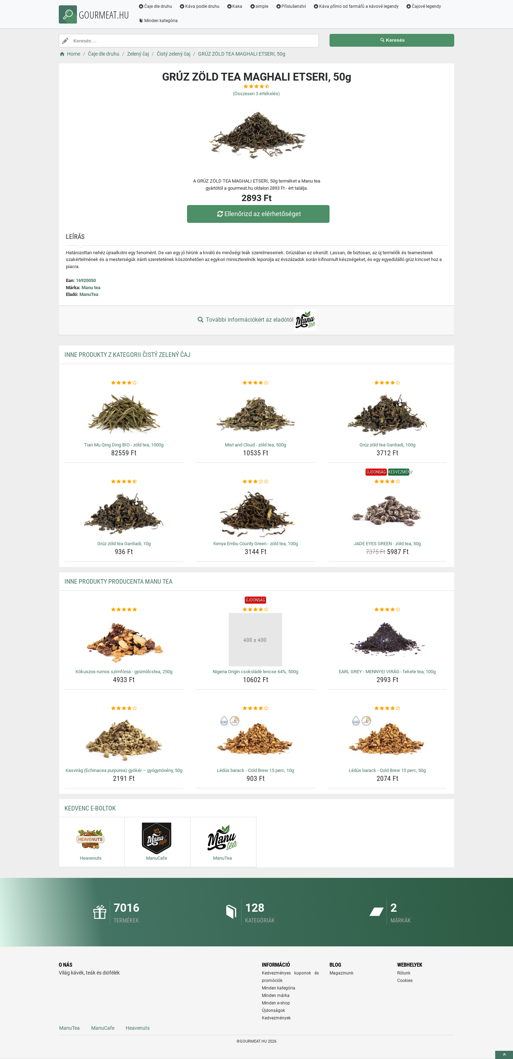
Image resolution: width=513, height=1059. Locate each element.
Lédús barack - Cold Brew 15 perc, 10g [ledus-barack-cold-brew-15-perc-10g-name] (255, 770)
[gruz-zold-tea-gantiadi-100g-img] (387, 413)
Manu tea (91, 287)
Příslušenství (291, 6)
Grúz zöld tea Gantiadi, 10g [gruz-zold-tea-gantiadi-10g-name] (124, 543)
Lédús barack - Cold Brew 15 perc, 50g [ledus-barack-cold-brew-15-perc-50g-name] (387, 770)
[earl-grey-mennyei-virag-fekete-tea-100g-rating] (387, 609)
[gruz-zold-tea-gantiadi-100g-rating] (387, 383)
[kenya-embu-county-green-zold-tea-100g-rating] (255, 481)
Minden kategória (158, 20)
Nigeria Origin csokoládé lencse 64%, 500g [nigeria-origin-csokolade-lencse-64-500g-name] (255, 671)
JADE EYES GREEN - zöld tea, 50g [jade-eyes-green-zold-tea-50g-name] (387, 543)
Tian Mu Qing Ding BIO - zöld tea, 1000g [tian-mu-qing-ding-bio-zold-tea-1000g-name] (124, 444)
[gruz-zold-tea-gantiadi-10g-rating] (124, 481)
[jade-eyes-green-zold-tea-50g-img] (387, 511)
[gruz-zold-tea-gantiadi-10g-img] (124, 511)
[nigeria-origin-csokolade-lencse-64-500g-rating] (255, 609)
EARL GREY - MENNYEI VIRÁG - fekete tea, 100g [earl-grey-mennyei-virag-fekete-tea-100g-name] (387, 671)
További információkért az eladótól (256, 320)
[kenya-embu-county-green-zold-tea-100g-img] (255, 511)
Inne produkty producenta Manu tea (118, 581)
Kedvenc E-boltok (90, 808)
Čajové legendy (423, 6)
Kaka (235, 6)
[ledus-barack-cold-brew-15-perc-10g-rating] (255, 708)
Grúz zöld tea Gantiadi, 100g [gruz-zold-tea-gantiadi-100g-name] (387, 444)
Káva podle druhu (200, 6)
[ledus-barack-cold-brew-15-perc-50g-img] (387, 738)
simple (259, 6)
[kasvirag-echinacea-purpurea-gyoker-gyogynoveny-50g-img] (124, 738)
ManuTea (88, 294)
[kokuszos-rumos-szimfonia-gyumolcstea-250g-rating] (124, 609)
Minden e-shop (276, 1003)
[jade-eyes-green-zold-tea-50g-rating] (387, 481)
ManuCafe (102, 1028)
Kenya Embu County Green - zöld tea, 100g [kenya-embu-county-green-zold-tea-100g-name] (255, 543)
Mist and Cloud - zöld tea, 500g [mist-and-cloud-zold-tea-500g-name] (255, 444)
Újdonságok (273, 1010)
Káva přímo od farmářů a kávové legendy (356, 6)
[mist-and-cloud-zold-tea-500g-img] (255, 413)
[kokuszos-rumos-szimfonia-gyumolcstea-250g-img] (124, 639)
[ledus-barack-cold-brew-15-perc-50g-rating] (387, 708)
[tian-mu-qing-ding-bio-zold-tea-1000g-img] (124, 413)
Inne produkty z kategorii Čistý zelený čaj (127, 354)
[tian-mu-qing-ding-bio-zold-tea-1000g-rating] (124, 383)
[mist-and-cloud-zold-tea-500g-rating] (255, 383)
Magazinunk (341, 973)
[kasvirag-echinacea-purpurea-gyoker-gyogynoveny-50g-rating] (124, 708)
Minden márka (276, 995)
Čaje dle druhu (155, 6)
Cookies (405, 980)
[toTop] (504, 1055)
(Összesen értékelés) (256, 93)
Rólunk (403, 973)
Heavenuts (138, 1028)
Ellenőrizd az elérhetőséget (258, 214)
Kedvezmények (276, 1017)
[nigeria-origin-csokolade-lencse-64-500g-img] (255, 639)
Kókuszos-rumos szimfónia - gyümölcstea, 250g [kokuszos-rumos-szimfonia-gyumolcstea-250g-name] (124, 671)
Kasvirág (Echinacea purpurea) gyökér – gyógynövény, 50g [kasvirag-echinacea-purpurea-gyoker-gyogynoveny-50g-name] (124, 770)
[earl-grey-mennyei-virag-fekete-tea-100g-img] (387, 639)
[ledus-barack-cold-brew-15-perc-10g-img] (255, 738)
